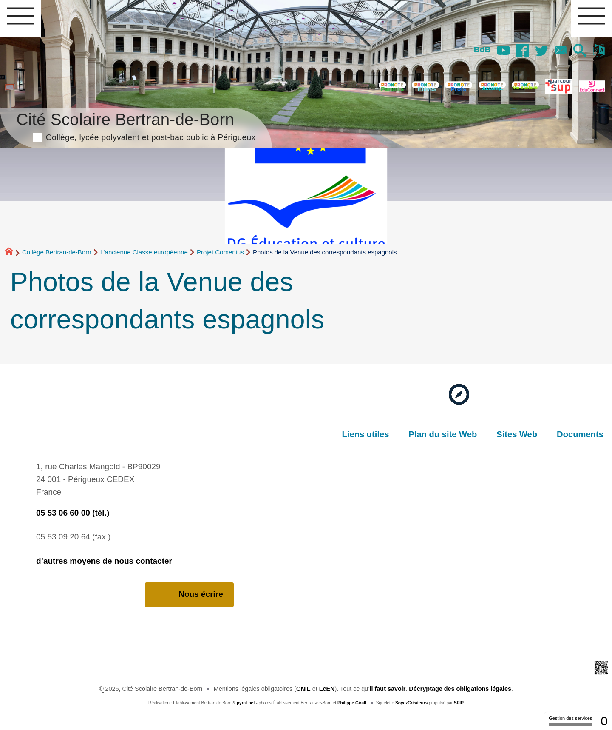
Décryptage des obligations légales (460, 688)
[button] (579, 51)
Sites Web (516, 434)
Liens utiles (365, 434)
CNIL (303, 688)
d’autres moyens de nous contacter (104, 560)
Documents (580, 434)
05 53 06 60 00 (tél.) (72, 512)
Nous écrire (189, 594)
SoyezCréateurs (411, 703)
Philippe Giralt (351, 703)
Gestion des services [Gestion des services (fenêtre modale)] (570, 721)
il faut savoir (388, 688)
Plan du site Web (442, 434)
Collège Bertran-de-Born (56, 252)
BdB (482, 49)
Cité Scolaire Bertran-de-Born (135, 125)
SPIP (459, 703)
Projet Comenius (220, 252)
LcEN (327, 688)
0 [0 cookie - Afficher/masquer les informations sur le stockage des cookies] (604, 721)
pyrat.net (246, 703)
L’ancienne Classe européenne (144, 252)
